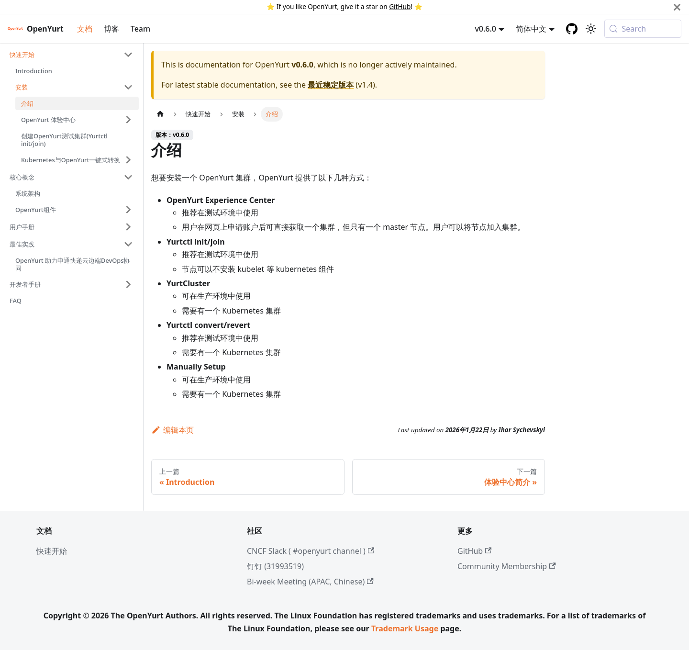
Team (140, 28)
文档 (84, 28)
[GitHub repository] (571, 28)
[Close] (677, 7)
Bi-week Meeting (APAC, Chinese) (310, 581)
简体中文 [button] (531, 28)
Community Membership (506, 566)
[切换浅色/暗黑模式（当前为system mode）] (591, 28)
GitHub (400, 6)
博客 (111, 28)
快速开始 (51, 551)
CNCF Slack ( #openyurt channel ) (310, 551)
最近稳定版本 (331, 84)
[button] (71, 54)
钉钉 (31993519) (275, 566)
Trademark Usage (404, 628)
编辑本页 (172, 430)
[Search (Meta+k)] (642, 29)
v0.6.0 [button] (485, 28)
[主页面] (160, 114)
